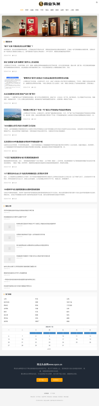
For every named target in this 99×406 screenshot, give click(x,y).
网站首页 (33, 396)
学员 (36, 299)
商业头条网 (49, 3)
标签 (77, 10)
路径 (5, 312)
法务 (68, 308)
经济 (26, 10)
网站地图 (66, 396)
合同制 (6, 308)
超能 (68, 318)
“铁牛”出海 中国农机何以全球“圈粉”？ (18, 46)
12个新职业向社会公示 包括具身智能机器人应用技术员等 (26, 174)
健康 (52, 10)
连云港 (6, 315)
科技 (36, 10)
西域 (36, 305)
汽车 (42, 10)
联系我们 (56, 380)
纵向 (68, 312)
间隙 (36, 302)
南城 (68, 321)
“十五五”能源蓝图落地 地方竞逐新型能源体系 (21, 158)
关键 (36, 308)
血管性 (6, 321)
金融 (31, 10)
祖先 (68, 315)
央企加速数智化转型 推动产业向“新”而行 (19, 94)
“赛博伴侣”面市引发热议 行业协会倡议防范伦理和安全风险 (46, 78)
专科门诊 (69, 302)
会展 (62, 10)
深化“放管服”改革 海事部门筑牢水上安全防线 (21, 62)
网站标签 (49, 396)
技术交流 (6, 302)
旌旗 (36, 315)
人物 (72, 10)
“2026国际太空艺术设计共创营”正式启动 (19, 126)
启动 (36, 318)
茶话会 (6, 318)
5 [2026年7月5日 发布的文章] (90, 333)
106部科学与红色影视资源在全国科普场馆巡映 (22, 189)
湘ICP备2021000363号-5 (56, 400)
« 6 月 (48, 349)
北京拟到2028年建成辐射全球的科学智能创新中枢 (23, 142)
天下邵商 (52, 393)
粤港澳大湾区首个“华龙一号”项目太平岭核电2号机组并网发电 (47, 110)
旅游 (57, 10)
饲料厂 (37, 321)
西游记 (6, 305)
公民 (5, 299)
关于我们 (42, 380)
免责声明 (44, 396)
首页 (21, 10)
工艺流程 (69, 305)
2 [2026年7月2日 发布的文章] (49, 333)
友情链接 (55, 396)
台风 (68, 299)
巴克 (36, 312)
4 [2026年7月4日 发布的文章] (76, 333)
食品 (47, 10)
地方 (67, 10)
